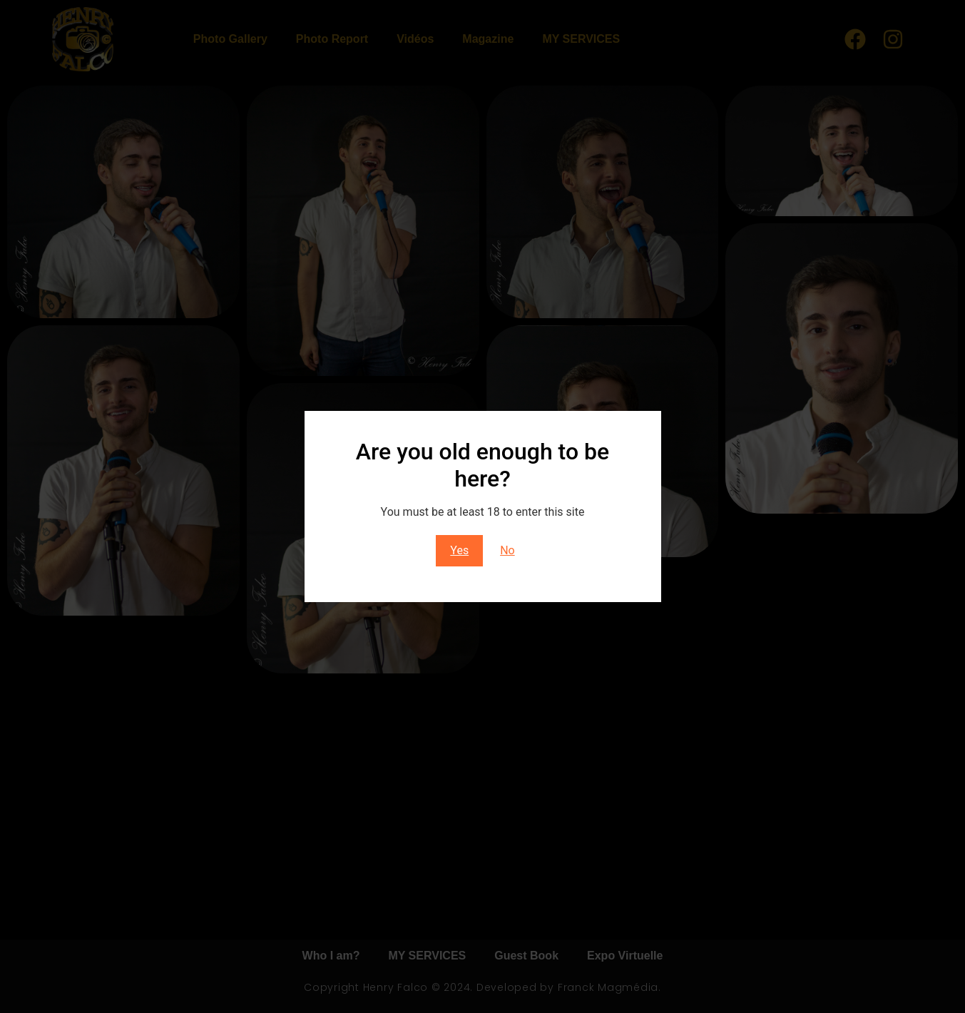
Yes (459, 550)
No (507, 550)
